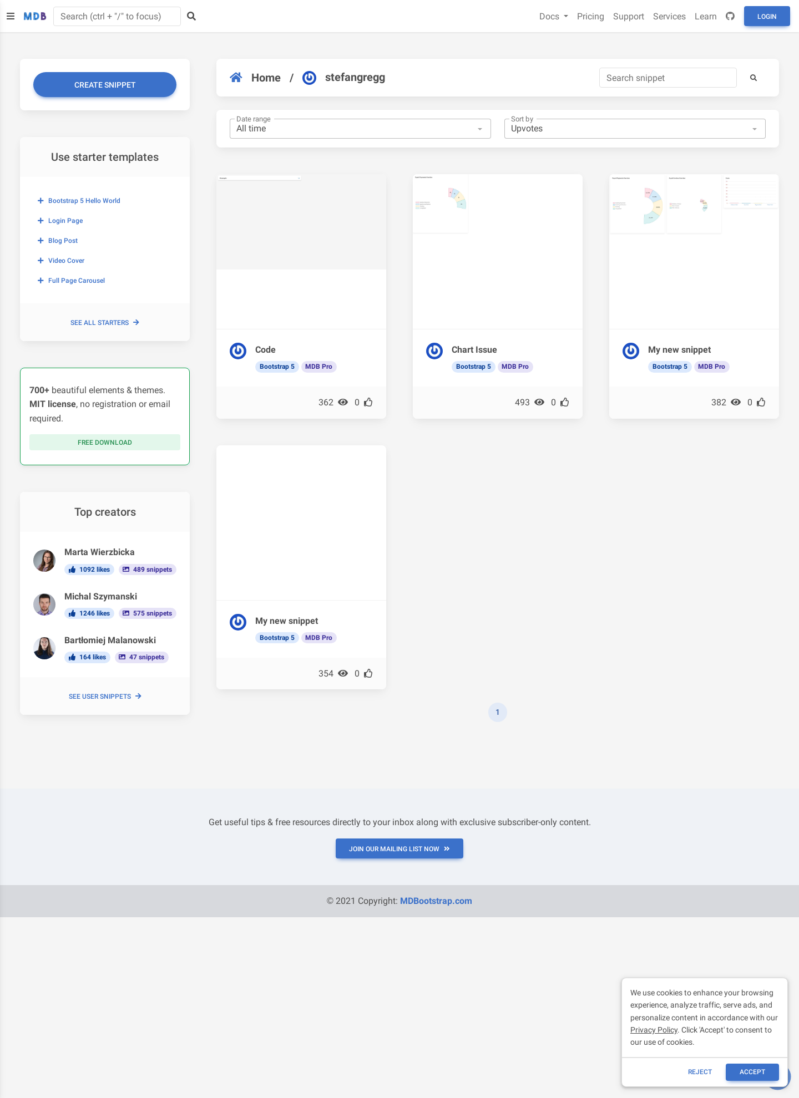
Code (265, 349)
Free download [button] (105, 442)
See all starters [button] (104, 323)
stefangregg (343, 77)
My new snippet (679, 349)
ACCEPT (752, 1072)
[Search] (668, 78)
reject (700, 1072)
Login (767, 17)
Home (255, 77)
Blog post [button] (58, 241)
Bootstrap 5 (277, 366)
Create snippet (105, 84)
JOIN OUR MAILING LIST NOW (399, 849)
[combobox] (360, 129)
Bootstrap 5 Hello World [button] (79, 201)
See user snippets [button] (105, 696)
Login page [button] (60, 221)
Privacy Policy (653, 1029)
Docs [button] (550, 16)
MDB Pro (318, 366)
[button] (753, 78)
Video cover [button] (61, 261)
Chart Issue (474, 349)
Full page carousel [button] (71, 280)
